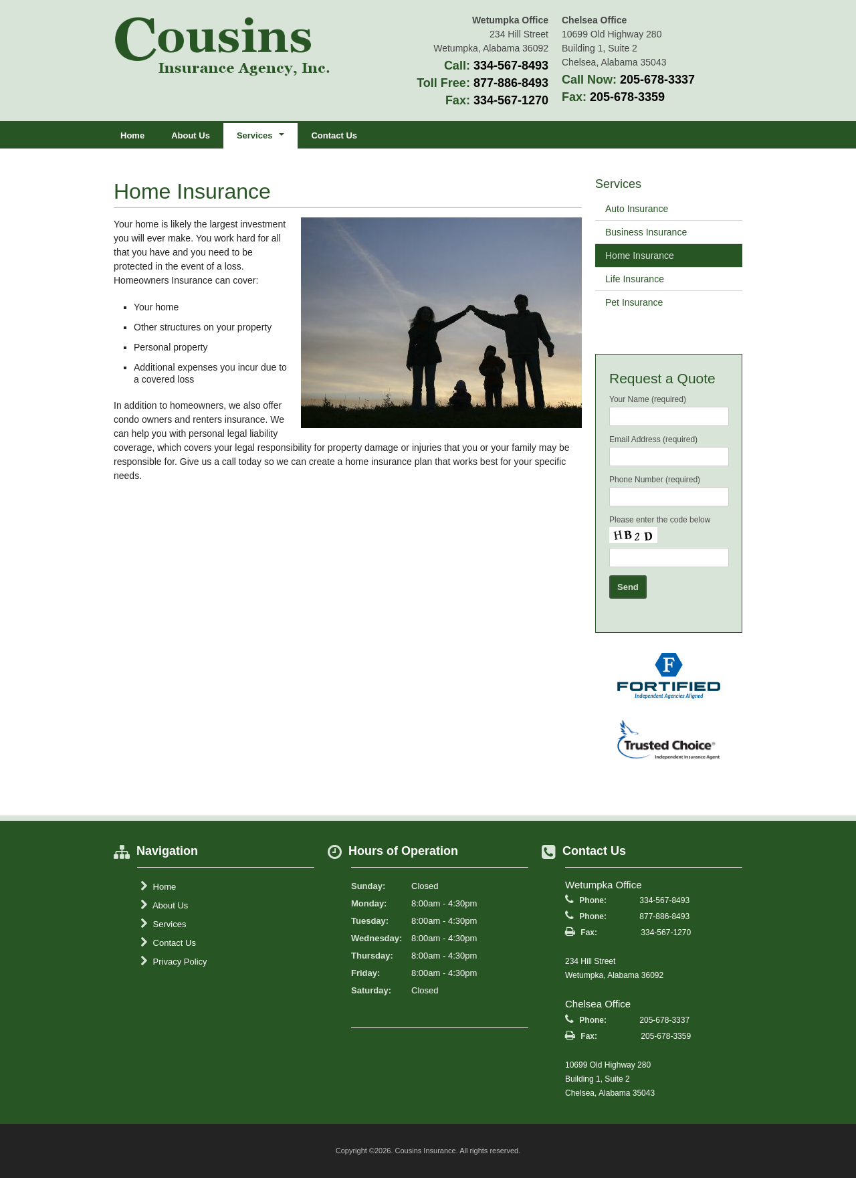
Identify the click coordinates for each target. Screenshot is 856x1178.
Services (163, 923)
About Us (190, 135)
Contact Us (334, 135)
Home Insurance (639, 255)
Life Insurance (634, 279)
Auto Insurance (636, 208)
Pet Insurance (634, 302)
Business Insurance (646, 232)
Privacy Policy (173, 961)
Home (132, 135)
